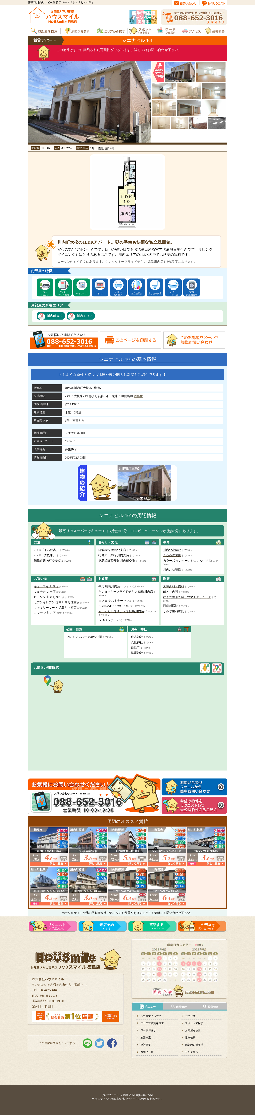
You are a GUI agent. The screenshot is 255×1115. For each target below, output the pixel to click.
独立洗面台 (136, 293)
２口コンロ (100, 293)
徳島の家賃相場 (194, 1044)
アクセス (190, 1016)
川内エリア (85, 316)
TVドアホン (82, 293)
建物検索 (190, 1037)
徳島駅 (138, 396)
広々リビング (45, 293)
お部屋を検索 (193, 1030)
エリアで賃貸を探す (152, 1023)
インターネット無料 (63, 293)
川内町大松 (55, 316)
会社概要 (145, 1044)
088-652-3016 (156, 926)
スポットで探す (194, 1023)
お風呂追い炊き (118, 293)
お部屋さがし (57, 926)
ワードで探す (148, 1030)
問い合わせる (206, 926)
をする (107, 926)
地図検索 (145, 1037)
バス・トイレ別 (173, 293)
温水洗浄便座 (155, 293)
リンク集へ (191, 1051)
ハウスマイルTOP (150, 1016)
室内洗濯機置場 (191, 293)
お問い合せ (146, 1051)
